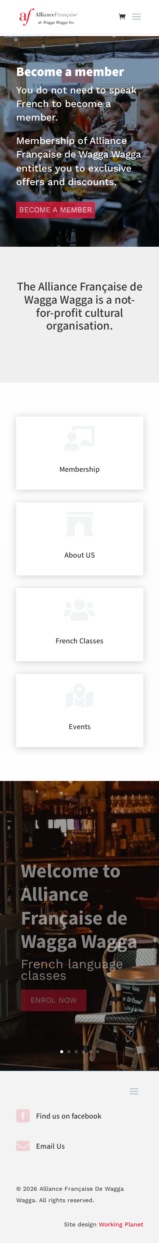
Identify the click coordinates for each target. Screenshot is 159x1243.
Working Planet (121, 1224)
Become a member (55, 209)
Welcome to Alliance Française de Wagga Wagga (79, 911)
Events (80, 727)
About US (79, 555)
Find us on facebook (68, 1116)
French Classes (79, 641)
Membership (79, 469)
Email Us (50, 1146)
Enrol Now (54, 1004)
